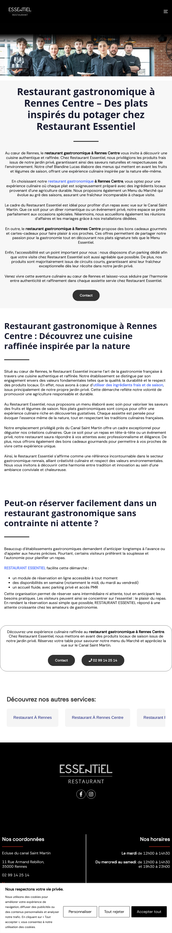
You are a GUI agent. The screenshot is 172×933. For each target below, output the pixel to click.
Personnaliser (80, 911)
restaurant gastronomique (71, 181)
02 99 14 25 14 (103, 660)
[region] (86, 908)
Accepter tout (149, 911)
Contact (86, 295)
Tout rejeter (114, 911)
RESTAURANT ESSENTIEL (25, 568)
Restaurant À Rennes (32, 717)
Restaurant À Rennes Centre (97, 717)
